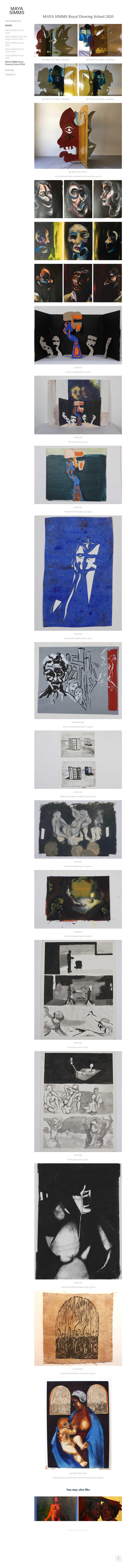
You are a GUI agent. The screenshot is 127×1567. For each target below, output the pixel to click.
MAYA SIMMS (16, 10)
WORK (8, 25)
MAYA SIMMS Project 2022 (14, 44)
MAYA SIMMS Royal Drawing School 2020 (15, 63)
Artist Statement (13, 21)
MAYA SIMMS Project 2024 (14, 31)
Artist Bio (9, 70)
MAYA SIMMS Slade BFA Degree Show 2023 (16, 37)
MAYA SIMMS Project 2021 (14, 56)
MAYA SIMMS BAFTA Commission (14, 50)
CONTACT (10, 74)
